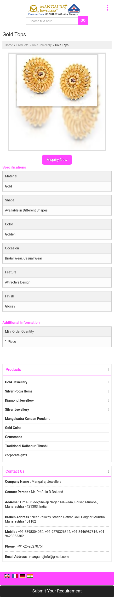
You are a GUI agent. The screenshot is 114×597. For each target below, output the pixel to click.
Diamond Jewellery (19, 400)
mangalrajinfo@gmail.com (48, 557)
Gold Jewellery (41, 45)
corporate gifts (16, 455)
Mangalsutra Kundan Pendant (27, 419)
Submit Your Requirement (57, 590)
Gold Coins (13, 428)
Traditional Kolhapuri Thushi (26, 446)
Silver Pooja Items (18, 391)
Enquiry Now (57, 159)
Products (22, 45)
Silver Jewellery (17, 409)
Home (9, 45)
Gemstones (13, 437)
